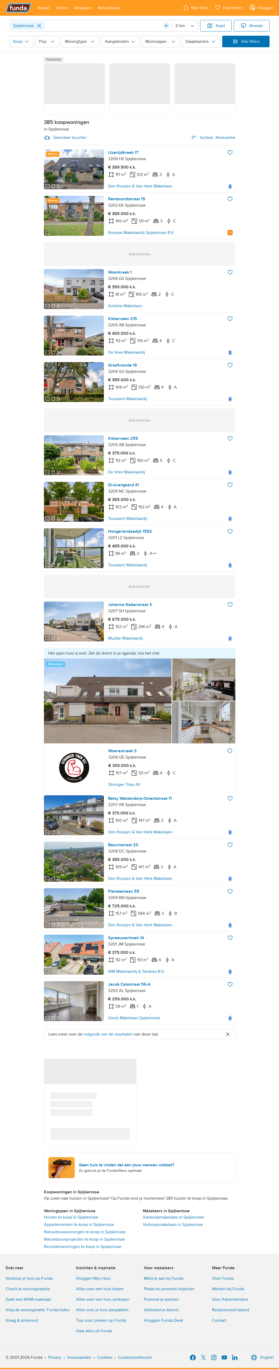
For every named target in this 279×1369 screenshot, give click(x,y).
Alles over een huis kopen (100, 1289)
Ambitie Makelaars (125, 306)
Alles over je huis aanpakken (102, 1310)
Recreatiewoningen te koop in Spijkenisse (82, 1246)
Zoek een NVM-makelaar (28, 1299)
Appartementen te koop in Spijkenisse (79, 1224)
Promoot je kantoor (161, 1299)
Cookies (104, 1357)
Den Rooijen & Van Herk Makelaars (140, 186)
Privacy (54, 1357)
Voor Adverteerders (230, 1299)
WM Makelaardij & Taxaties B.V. (136, 971)
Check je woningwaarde (28, 1289)
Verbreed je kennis (161, 1310)
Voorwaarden (79, 1357)
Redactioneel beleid (230, 1310)
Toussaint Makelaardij (127, 398)
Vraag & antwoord (22, 1320)
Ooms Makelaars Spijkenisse (134, 1018)
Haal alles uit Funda (94, 1331)
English (262, 1357)
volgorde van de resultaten (108, 1034)
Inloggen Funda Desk (163, 1320)
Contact (219, 1320)
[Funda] (19, 8)
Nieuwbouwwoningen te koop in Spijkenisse (85, 1232)
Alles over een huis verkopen (103, 1299)
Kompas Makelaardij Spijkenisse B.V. (141, 232)
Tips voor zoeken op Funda (101, 1320)
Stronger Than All (124, 784)
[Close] (39, 26)
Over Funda (223, 1278)
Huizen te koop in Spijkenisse (71, 1217)
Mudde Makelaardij (125, 638)
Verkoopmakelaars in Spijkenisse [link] (173, 1224)
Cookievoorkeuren (135, 1357)
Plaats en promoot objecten (169, 1289)
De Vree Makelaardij (126, 352)
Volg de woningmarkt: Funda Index (38, 1310)
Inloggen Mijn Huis (93, 1278)
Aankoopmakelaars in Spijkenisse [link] (173, 1217)
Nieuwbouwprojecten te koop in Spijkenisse (84, 1239)
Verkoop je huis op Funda (29, 1278)
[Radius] (184, 25)
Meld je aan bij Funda (163, 1278)
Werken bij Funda (228, 1289)
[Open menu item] (44, 8)
